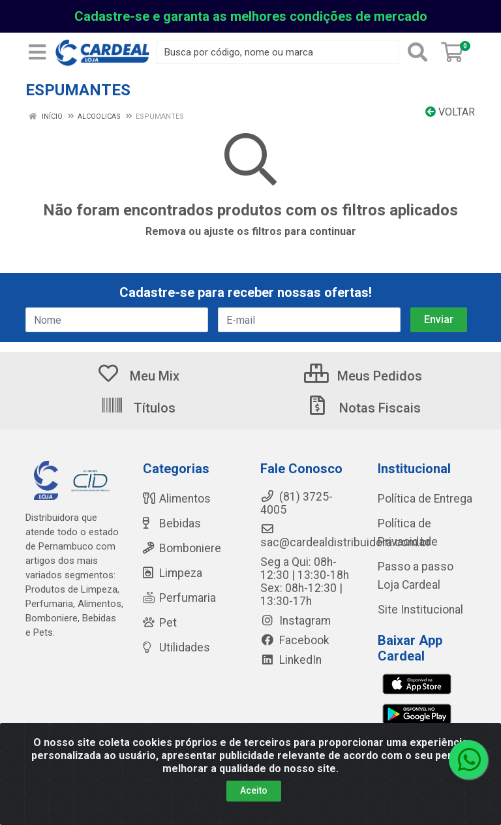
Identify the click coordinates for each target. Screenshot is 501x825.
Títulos (137, 408)
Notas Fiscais (363, 408)
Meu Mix (138, 376)
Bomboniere (182, 548)
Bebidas (172, 523)
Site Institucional (420, 609)
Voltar (450, 112)
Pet (160, 622)
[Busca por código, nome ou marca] (277, 52)
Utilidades (176, 647)
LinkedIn (291, 659)
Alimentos (177, 498)
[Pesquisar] (417, 52)
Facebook (294, 640)
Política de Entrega (425, 498)
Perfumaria (179, 597)
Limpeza (172, 573)
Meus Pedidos (363, 376)
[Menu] (37, 52)
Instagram (295, 620)
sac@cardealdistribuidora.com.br (345, 536)
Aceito (253, 790)
